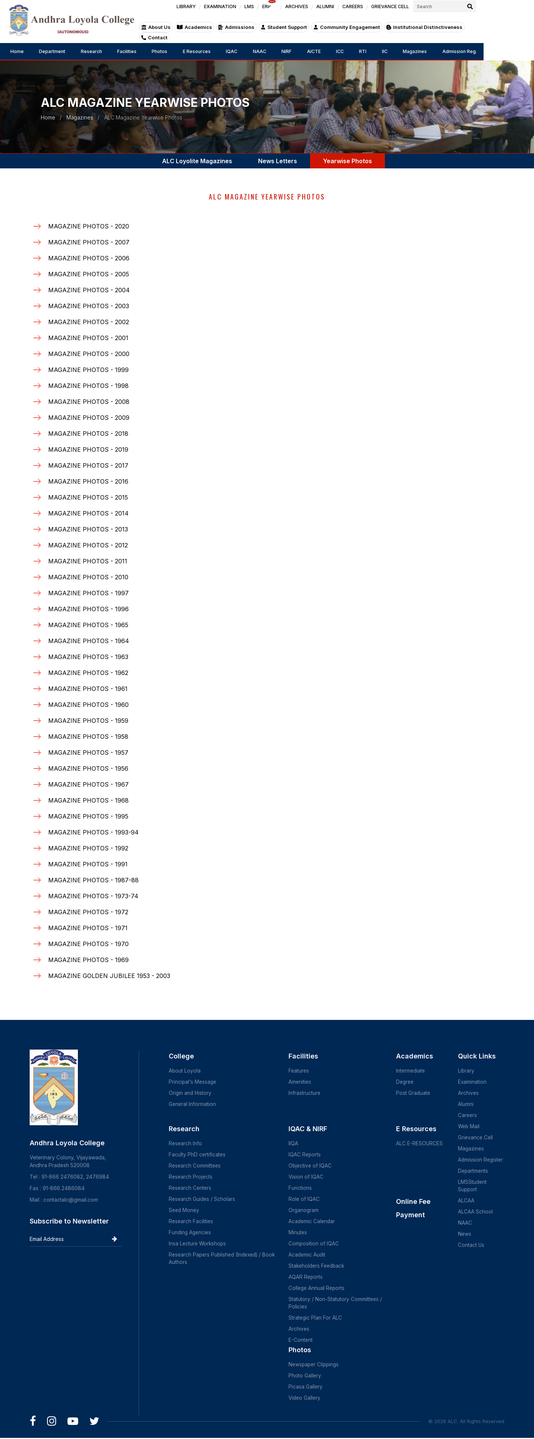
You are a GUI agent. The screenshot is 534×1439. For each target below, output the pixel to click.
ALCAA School (475, 1211)
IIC (426, 51)
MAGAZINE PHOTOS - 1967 (88, 784)
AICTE (346, 51)
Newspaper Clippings (317, 1364)
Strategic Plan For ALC (318, 1317)
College (181, 1056)
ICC (375, 51)
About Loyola (185, 1070)
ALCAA (466, 1200)
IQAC (254, 51)
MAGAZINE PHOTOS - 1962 (88, 672)
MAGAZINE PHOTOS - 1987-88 (93, 880)
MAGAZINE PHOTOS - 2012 (88, 545)
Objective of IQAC (313, 1165)
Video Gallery (307, 1397)
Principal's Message (193, 1082)
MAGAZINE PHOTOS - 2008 (88, 401)
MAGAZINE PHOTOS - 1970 (88, 944)
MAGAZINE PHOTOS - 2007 (88, 242)
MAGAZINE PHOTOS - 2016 (88, 481)
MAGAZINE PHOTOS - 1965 (88, 625)
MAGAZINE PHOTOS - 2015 (88, 497)
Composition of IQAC (316, 1243)
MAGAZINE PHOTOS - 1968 (88, 800)
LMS (298, 12)
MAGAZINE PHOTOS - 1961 (88, 688)
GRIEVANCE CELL (440, 12)
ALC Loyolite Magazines (197, 161)
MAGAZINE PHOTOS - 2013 (88, 529)
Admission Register (481, 1159)
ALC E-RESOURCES (420, 1143)
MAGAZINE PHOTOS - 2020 (88, 226)
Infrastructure (307, 1093)
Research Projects (191, 1176)
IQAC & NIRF (310, 1129)
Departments (473, 1171)
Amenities (302, 1082)
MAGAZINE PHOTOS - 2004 (89, 290)
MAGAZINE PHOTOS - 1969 (88, 960)
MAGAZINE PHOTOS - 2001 (88, 338)
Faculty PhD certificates (197, 1154)
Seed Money (185, 1210)
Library (466, 1070)
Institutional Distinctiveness (456, 33)
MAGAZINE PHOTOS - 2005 (88, 274)
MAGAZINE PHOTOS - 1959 (88, 720)
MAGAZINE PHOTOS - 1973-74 (93, 896)
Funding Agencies (191, 1232)
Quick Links (476, 1056)
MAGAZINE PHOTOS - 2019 (88, 449)
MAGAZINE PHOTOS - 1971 (88, 928)
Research (99, 51)
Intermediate (412, 1070)
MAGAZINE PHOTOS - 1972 (88, 912)
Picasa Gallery (308, 1386)
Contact (511, 33)
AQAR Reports (308, 1277)
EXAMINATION (269, 12)
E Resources (215, 51)
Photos (175, 51)
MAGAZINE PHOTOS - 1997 (88, 593)
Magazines (460, 51)
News (464, 1234)
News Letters (277, 161)
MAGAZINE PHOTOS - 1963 (88, 657)
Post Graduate (414, 1093)
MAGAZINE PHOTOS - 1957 (88, 752)
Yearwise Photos (347, 161)
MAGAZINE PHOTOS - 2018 (88, 433)
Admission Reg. (509, 51)
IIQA (295, 1143)
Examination (472, 1082)
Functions (302, 1188)
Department (56, 51)
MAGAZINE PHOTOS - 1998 (88, 385)
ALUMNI (374, 12)
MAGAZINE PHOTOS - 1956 (88, 768)
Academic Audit (310, 1254)
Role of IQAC (306, 1199)
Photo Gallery (307, 1375)
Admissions (272, 33)
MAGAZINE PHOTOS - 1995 (88, 816)
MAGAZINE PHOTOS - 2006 (88, 258)
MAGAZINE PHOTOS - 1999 (88, 369)
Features (301, 1070)
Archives (301, 1329)
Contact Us (471, 1245)
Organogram (306, 1210)
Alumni (465, 1104)
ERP (318, 10)
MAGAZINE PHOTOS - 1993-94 (93, 832)
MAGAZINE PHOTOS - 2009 (88, 417)
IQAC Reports (307, 1154)
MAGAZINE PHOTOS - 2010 (88, 577)
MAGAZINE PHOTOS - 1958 (88, 736)
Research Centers (191, 1188)
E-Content (303, 1340)
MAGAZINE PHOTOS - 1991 (88, 864)
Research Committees (195, 1165)
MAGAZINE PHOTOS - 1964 (88, 641)
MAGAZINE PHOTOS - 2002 (88, 322)
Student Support (318, 33)
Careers (467, 1115)
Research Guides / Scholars (203, 1199)
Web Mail (469, 1126)
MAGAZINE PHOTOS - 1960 (88, 704)
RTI (401, 51)
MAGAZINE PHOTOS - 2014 (88, 513)
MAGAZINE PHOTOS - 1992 (88, 848)
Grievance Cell (476, 1137)
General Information (193, 1104)
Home (17, 51)
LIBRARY (235, 12)
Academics (230, 33)
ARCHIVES (345, 12)
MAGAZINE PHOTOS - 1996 (88, 609)
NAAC (285, 51)
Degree (406, 1082)
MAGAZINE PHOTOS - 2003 (88, 306)
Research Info (186, 1143)
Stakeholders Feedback (320, 1265)
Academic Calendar (315, 1221)
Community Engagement (380, 33)
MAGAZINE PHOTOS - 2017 (88, 465)
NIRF (315, 51)
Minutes (300, 1232)
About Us (192, 33)
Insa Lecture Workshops (198, 1243)
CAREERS (401, 12)
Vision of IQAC (308, 1176)
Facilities (139, 51)
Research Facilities (191, 1221)
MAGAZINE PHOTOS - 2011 (87, 561)
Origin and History (190, 1093)
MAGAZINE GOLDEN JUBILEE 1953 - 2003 (109, 975)
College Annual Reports (320, 1288)
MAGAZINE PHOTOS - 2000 (88, 354)
